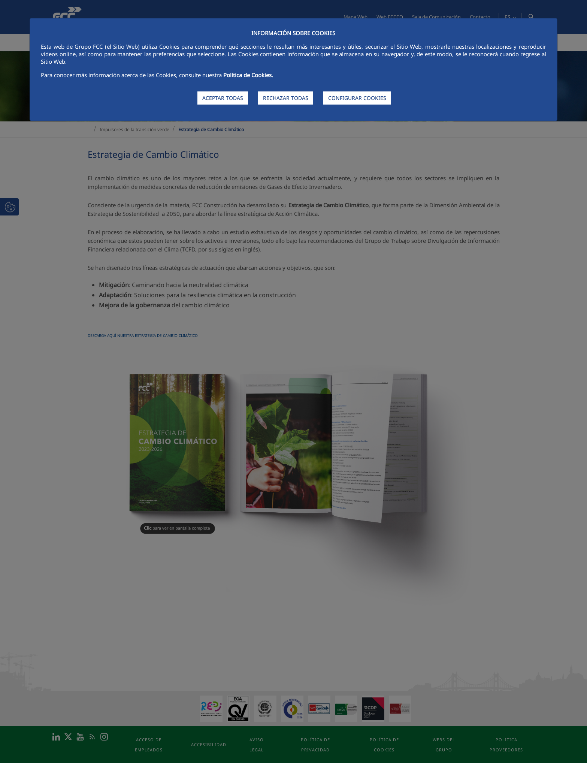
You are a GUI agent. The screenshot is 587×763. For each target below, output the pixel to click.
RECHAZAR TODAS (285, 98)
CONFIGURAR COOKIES (357, 98)
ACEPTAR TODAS (222, 98)
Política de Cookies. (248, 75)
